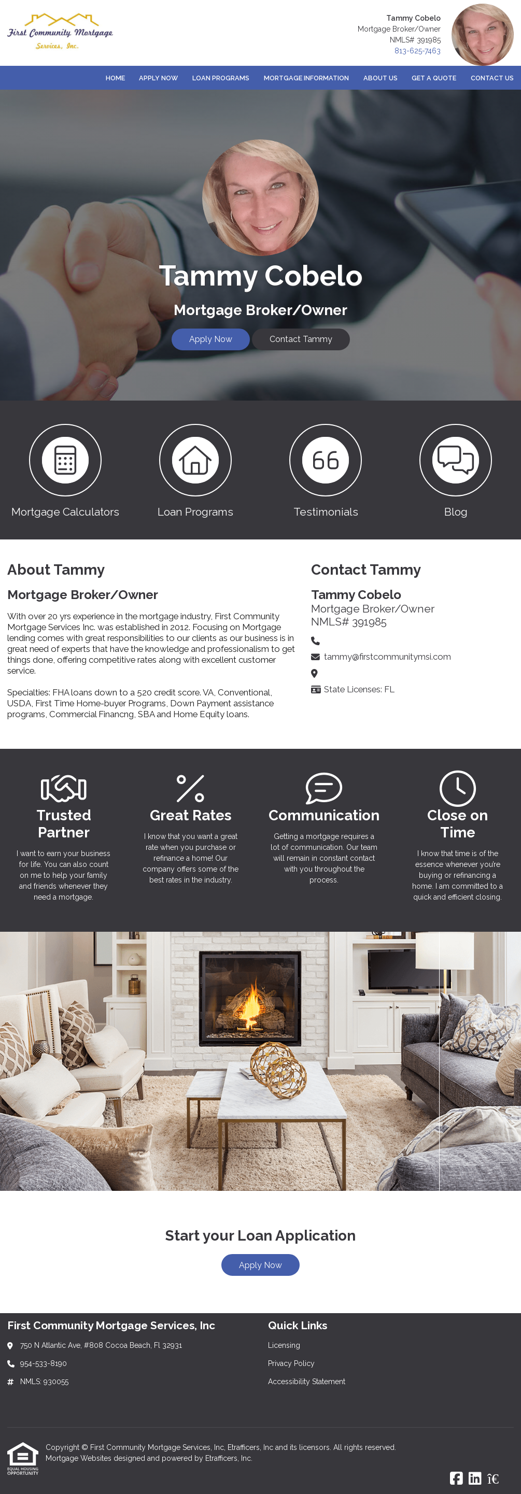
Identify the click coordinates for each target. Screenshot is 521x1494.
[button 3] (326, 470)
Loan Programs (220, 78)
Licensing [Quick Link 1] (284, 1345)
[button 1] (65, 470)
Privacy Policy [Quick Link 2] (291, 1363)
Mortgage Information (306, 78)
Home (115, 78)
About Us (380, 78)
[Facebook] (456, 1479)
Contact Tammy (301, 339)
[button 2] (195, 470)
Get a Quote (434, 78)
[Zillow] (498, 1479)
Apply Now (158, 78)
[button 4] (456, 470)
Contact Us (492, 78)
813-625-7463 (418, 51)
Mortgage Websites (80, 1458)
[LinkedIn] (475, 1479)
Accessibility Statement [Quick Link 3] (306, 1381)
